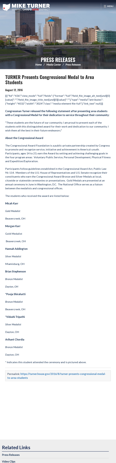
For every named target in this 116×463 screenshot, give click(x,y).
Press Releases (58, 59)
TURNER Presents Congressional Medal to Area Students (49, 79)
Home (38, 64)
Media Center (53, 64)
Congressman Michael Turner (27, 7)
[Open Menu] (108, 6)
